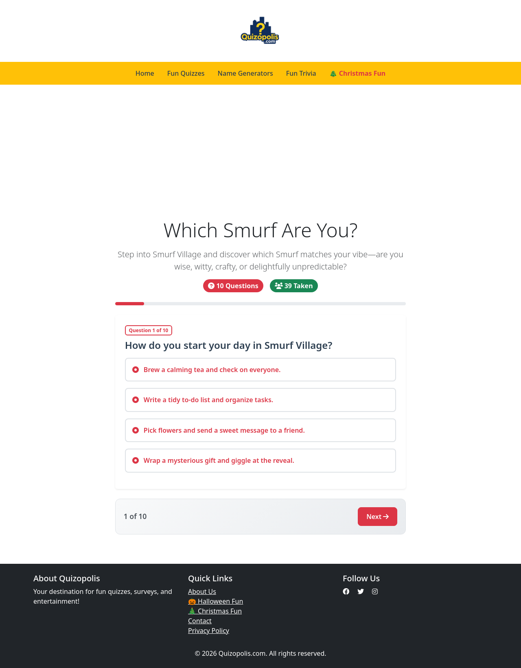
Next (377, 516)
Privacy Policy (208, 630)
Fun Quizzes (186, 73)
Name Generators (245, 73)
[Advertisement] (260, 151)
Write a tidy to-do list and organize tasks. (203, 399)
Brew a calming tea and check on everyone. (206, 369)
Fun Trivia (301, 73)
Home (145, 73)
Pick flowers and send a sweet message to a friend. (218, 430)
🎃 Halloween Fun (215, 601)
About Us (202, 591)
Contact (200, 620)
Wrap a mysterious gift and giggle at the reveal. (213, 460)
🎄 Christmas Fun (357, 73)
